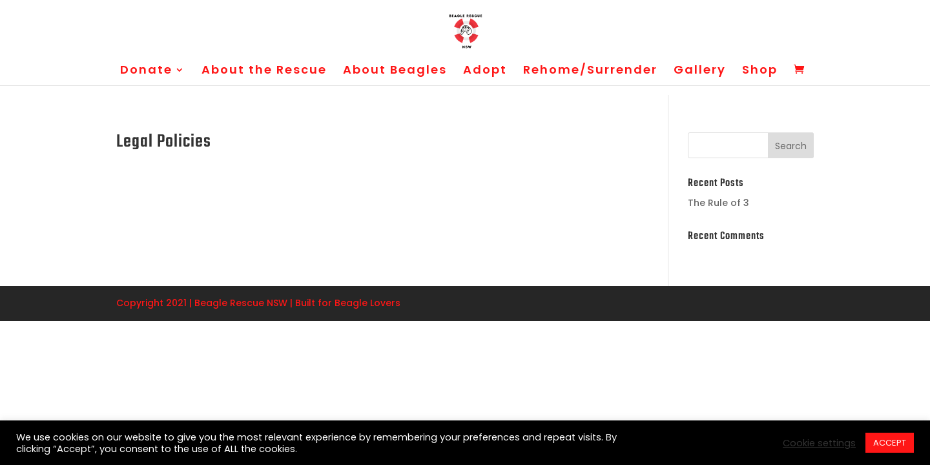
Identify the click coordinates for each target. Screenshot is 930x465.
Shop (760, 71)
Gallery (700, 71)
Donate (146, 71)
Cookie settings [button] (819, 443)
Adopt (485, 71)
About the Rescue (264, 71)
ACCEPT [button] (889, 443)
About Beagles (395, 71)
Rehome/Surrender (590, 71)
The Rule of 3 (718, 202)
